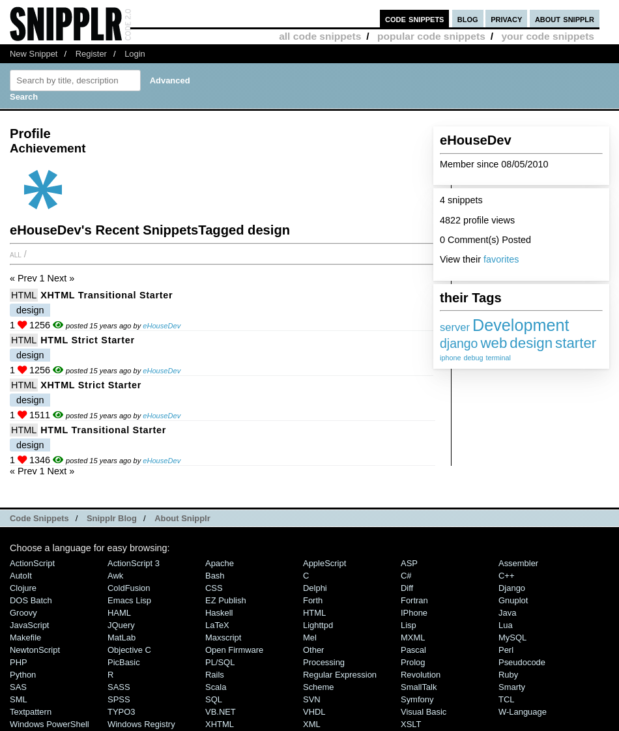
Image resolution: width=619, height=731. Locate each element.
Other (313, 650)
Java (507, 613)
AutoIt (21, 575)
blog (467, 18)
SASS (119, 687)
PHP (18, 662)
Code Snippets (39, 518)
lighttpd (318, 625)
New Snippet (33, 54)
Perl (505, 650)
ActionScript (32, 563)
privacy (506, 18)
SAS (18, 687)
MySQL (512, 637)
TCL (506, 699)
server (455, 327)
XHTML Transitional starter (106, 295)
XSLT (411, 724)
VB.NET (220, 712)
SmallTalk (419, 687)
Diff (407, 588)
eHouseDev (161, 326)
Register (91, 54)
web (493, 343)
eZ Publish (225, 600)
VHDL (314, 712)
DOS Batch (31, 600)
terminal (497, 358)
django (459, 343)
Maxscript (223, 637)
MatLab (122, 637)
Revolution (420, 675)
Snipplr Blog (112, 518)
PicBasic (124, 662)
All (16, 254)
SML (18, 699)
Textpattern (30, 712)
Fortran (414, 600)
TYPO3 (121, 712)
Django (511, 588)
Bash (215, 575)
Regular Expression (340, 675)
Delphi (315, 588)
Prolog (413, 662)
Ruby (508, 675)
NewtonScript (35, 650)
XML (312, 724)
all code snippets (320, 36)
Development (520, 325)
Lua (505, 625)
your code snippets (547, 36)
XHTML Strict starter (90, 385)
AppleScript (324, 563)
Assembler (518, 563)
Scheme (318, 687)
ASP (409, 563)
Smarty (511, 687)
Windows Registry (141, 724)
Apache (219, 563)
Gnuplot (513, 600)
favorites (501, 259)
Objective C (129, 650)
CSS (214, 588)
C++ (506, 575)
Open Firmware (234, 650)
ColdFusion (129, 588)
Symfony (417, 699)
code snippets (414, 18)
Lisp (408, 625)
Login (134, 54)
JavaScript (29, 625)
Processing (324, 662)
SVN (312, 699)
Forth (313, 600)
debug (473, 358)
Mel (310, 637)
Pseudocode (521, 662)
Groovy (23, 613)
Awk (115, 575)
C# (406, 575)
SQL (213, 699)
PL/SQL (220, 662)
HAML (119, 613)
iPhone (414, 613)
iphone (450, 358)
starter (575, 343)
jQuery (121, 625)
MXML (413, 637)
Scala (215, 687)
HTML (23, 295)
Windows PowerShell (49, 724)
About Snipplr (182, 518)
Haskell (219, 613)
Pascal (413, 650)
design (531, 343)
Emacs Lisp (129, 600)
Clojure (23, 588)
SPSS (119, 699)
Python (23, 675)
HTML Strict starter (87, 340)
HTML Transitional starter (103, 430)
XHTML (219, 724)
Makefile (25, 637)
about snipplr (564, 18)
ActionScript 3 (134, 563)
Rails (214, 675)
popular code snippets (431, 36)
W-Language (522, 712)
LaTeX (217, 625)
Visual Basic (423, 712)
